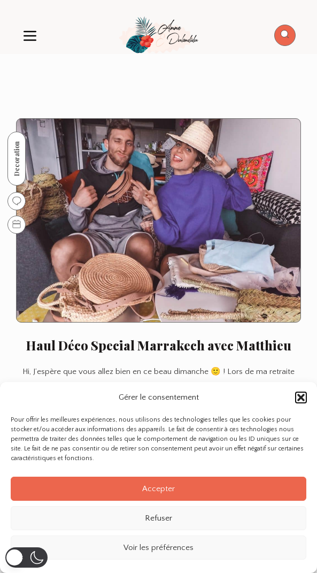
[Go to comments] (16, 201)
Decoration (16, 158)
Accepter (158, 488)
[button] (301, 397)
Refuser (158, 518)
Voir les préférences (158, 547)
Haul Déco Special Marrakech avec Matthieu (158, 345)
